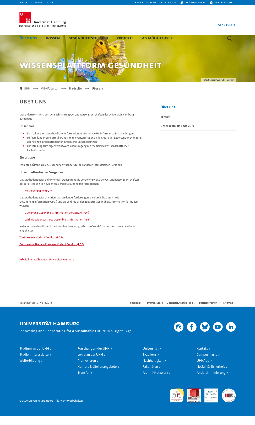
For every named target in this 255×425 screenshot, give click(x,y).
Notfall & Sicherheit (211, 375)
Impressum (154, 311)
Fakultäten (150, 375)
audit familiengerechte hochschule (177, 402)
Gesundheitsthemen (88, 38)
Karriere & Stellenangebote (97, 375)
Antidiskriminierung (211, 381)
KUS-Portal (37, 2)
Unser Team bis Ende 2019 (177, 135)
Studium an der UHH (34, 357)
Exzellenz (149, 363)
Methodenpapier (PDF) (38, 199)
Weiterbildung (29, 369)
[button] (156, 2)
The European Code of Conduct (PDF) (41, 246)
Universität (151, 357)
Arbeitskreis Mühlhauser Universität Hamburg (46, 268)
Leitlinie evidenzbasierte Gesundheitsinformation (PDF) (58, 228)
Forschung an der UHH (94, 357)
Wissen (53, 38)
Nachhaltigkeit (153, 369)
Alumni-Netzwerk (155, 381)
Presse (23, 2)
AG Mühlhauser (157, 38)
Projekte (125, 38)
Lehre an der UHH (90, 363)
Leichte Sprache (222, 2)
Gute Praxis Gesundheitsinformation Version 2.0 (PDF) (57, 221)
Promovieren (87, 369)
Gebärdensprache (194, 2)
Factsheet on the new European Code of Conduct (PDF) (51, 253)
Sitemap (228, 311)
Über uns (28, 38)
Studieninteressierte (34, 363)
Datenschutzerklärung (180, 311)
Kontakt (165, 125)
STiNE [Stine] (50, 2)
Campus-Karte (207, 363)
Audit (190, 399)
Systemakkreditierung (229, 399)
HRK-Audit (210, 399)
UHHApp (203, 369)
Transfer (84, 381)
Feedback (135, 311)
